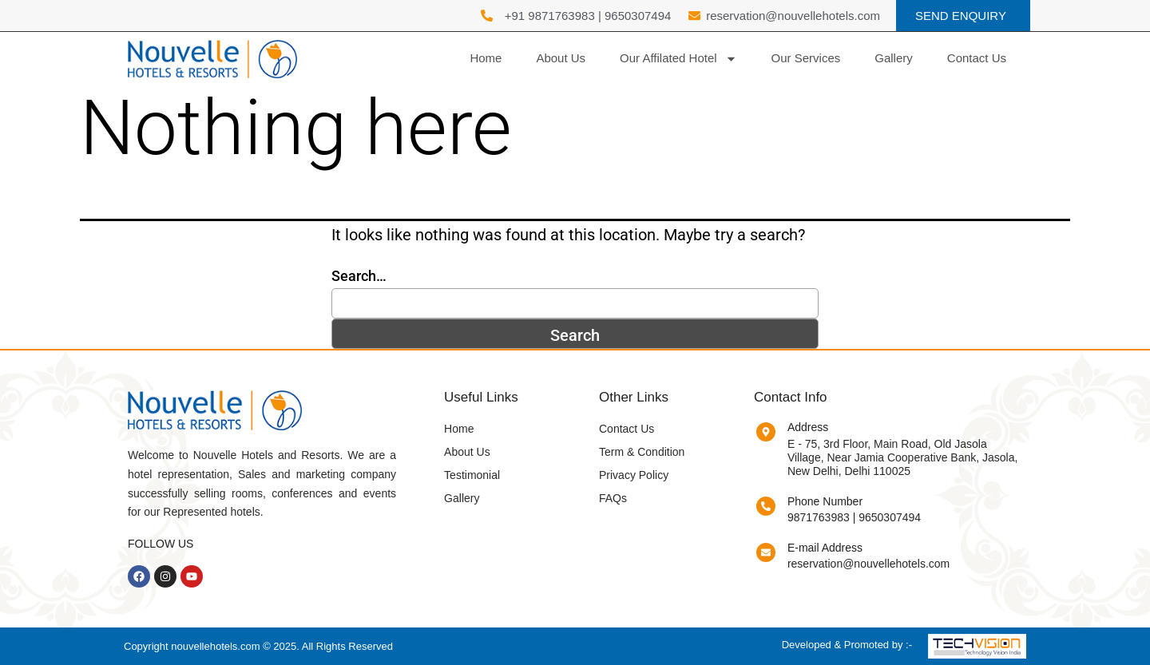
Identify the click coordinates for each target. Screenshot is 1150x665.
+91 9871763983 (550, 15)
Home (486, 58)
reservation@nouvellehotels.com (868, 563)
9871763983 (818, 517)
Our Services (806, 58)
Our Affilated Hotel (678, 59)
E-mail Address (824, 547)
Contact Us (976, 58)
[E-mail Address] (766, 552)
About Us (560, 58)
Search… (359, 275)
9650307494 (638, 15)
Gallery (893, 58)
